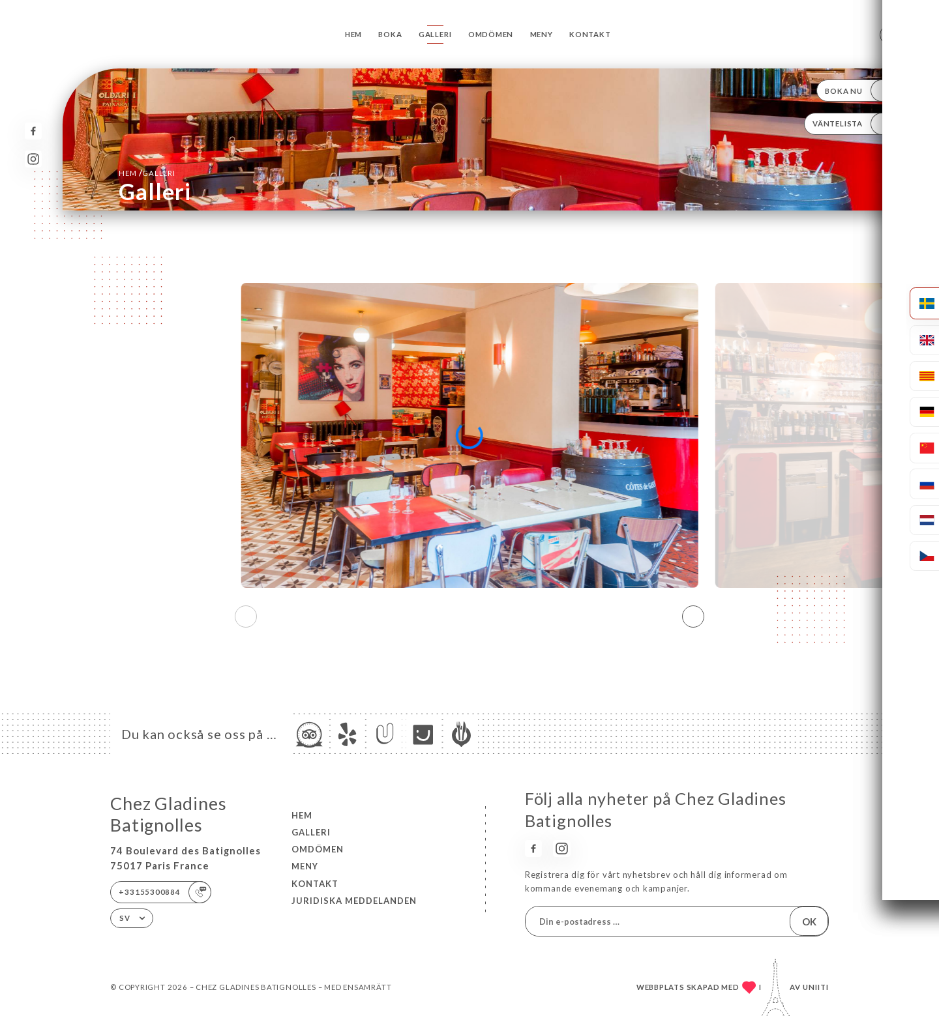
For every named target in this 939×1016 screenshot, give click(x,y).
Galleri (435, 34)
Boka (390, 34)
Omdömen (491, 34)
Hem (353, 34)
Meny (541, 34)
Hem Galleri (147, 172)
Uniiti (816, 987)
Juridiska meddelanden (354, 900)
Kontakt (590, 34)
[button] (693, 616)
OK (809, 921)
